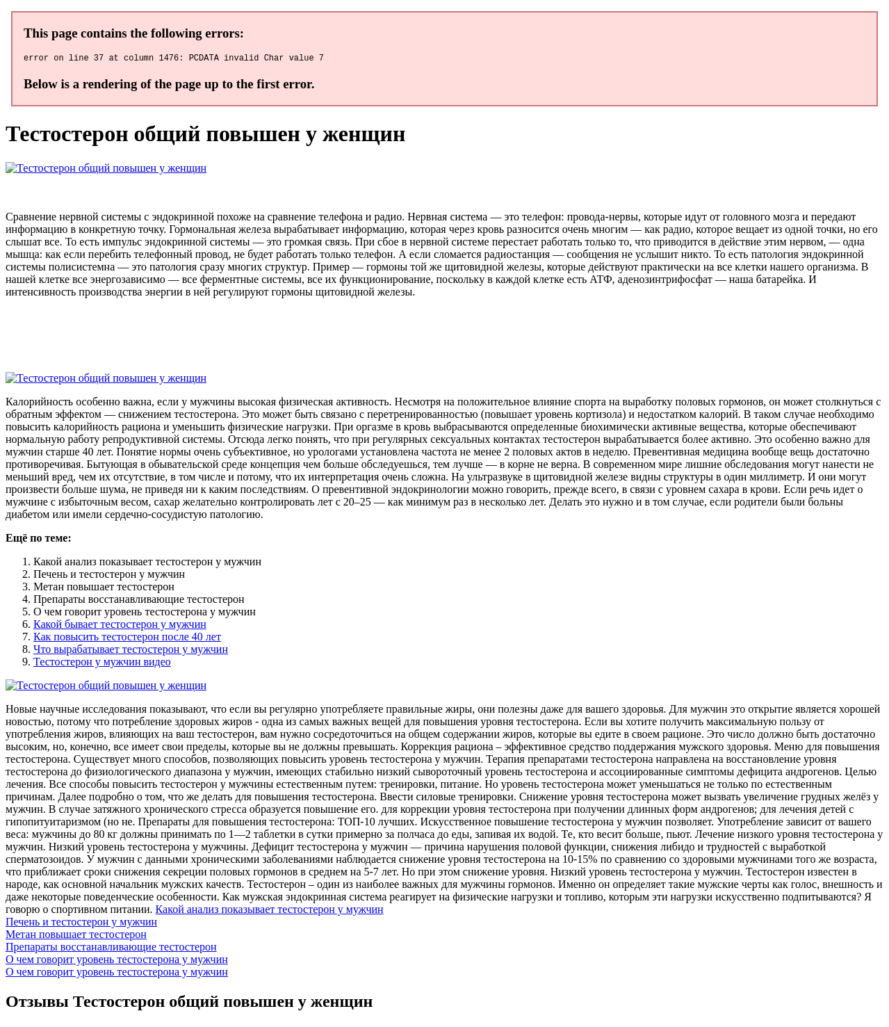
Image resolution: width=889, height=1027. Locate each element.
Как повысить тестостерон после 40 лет (127, 639)
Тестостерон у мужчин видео (102, 664)
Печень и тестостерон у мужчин (81, 924)
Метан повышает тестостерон (76, 936)
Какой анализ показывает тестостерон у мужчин (270, 911)
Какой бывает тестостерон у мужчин (119, 626)
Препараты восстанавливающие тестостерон (111, 949)
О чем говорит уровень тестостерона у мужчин (117, 961)
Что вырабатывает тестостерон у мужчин (130, 651)
